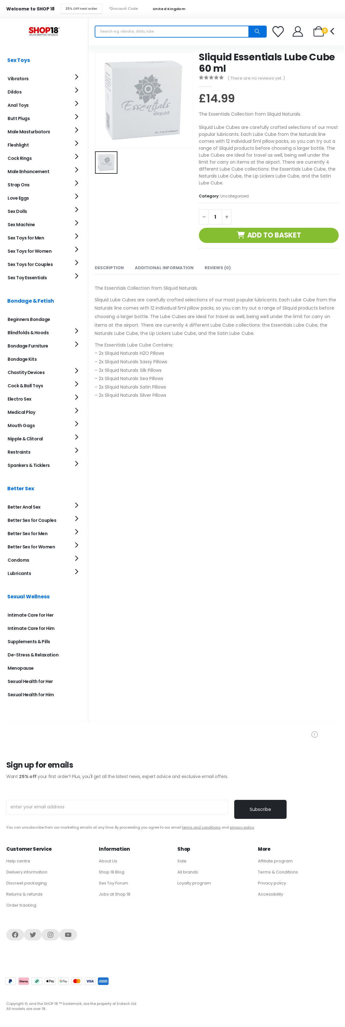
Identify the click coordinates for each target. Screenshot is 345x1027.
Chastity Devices (26, 372)
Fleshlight (18, 145)
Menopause (21, 668)
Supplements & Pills (29, 641)
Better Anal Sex (24, 507)
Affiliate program (275, 861)
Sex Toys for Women (29, 251)
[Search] (257, 31)
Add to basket (274, 235)
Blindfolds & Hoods (28, 332)
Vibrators (18, 79)
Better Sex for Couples (32, 520)
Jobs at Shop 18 (114, 894)
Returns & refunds (24, 894)
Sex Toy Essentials (27, 278)
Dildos (14, 92)
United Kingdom (165, 9)
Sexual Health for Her (30, 681)
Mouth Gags (21, 425)
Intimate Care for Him (31, 628)
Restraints (19, 452)
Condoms (18, 560)
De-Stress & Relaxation (33, 655)
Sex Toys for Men (26, 238)
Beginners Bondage (29, 319)
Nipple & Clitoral (25, 439)
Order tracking (21, 905)
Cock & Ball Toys (25, 386)
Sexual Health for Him (31, 695)
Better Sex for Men (27, 533)
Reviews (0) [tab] (218, 268)
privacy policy (242, 827)
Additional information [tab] (164, 268)
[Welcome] (298, 31)
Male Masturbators (29, 132)
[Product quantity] (215, 217)
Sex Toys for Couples (30, 264)
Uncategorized (234, 196)
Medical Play (21, 412)
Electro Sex (20, 399)
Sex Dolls (17, 211)
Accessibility (270, 894)
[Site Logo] (44, 31)
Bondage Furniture (28, 346)
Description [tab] (109, 268)
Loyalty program (194, 883)
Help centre (18, 861)
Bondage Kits (22, 359)
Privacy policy (272, 883)
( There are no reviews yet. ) (256, 78)
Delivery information (26, 872)
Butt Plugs (19, 118)
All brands (187, 872)
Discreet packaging (26, 883)
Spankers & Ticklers (29, 465)
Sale (182, 861)
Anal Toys (18, 105)
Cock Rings (20, 158)
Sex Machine (21, 224)
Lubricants (19, 573)
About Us (108, 861)
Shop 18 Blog (111, 872)
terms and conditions (201, 827)
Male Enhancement (28, 171)
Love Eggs (18, 198)
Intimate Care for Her (31, 615)
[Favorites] (279, 31)
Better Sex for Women (31, 547)
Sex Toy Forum (113, 883)
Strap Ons (19, 185)
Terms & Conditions (278, 872)
